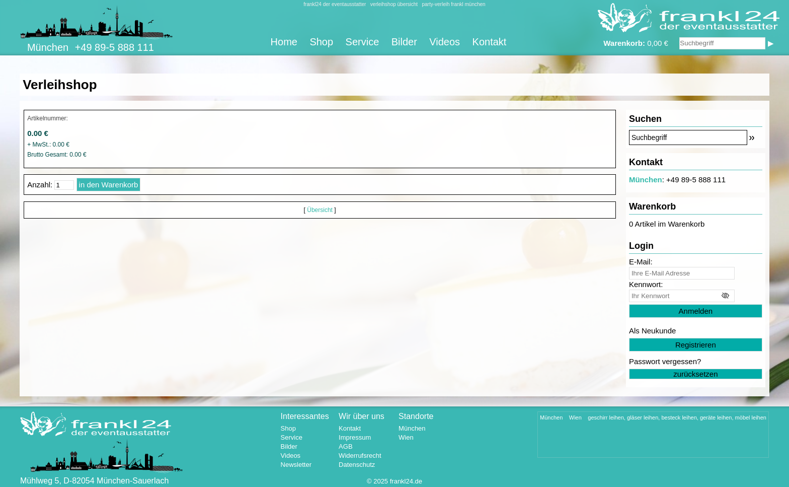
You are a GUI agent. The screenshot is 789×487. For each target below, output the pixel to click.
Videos (444, 41)
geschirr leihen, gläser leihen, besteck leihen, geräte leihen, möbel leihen (677, 417)
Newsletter (296, 464)
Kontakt (489, 41)
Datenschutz (357, 464)
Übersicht (320, 210)
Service (362, 41)
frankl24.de (406, 481)
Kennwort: (646, 284)
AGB (345, 446)
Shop (321, 41)
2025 (380, 481)
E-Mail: (641, 261)
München (645, 179)
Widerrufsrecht (360, 455)
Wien (406, 437)
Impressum (355, 437)
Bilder (404, 41)
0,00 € (635, 43)
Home (284, 41)
